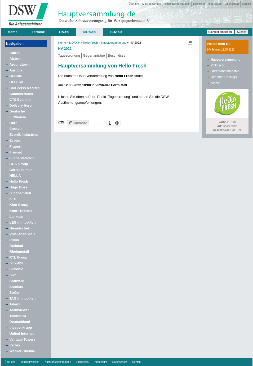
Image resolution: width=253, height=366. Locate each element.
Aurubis (16, 70)
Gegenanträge (94, 55)
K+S (13, 199)
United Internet (22, 334)
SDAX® (116, 32)
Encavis (16, 129)
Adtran (15, 53)
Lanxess (16, 217)
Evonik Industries (24, 135)
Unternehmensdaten (225, 71)
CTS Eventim (20, 100)
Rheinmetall (19, 252)
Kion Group (19, 205)
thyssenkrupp (21, 327)
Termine (38, 32)
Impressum (214, 3)
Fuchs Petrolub (22, 158)
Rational (16, 246)
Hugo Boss (19, 187)
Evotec (15, 140)
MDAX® (89, 32)
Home (12, 32)
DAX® (64, 32)
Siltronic (16, 269)
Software (17, 281)
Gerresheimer (21, 170)
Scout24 (16, 263)
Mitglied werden (151, 3)
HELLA (15, 176)
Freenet (16, 152)
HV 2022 (65, 49)
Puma (14, 240)
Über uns (134, 3)
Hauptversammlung (113, 42)
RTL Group (19, 257)
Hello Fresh (19, 181)
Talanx (15, 304)
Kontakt (246, 3)
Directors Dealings (224, 77)
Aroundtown (20, 64)
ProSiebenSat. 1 (23, 234)
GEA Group (19, 164)
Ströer (15, 293)
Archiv (215, 83)
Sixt (13, 275)
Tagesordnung (69, 55)
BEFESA (17, 82)
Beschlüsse (116, 55)
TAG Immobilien (23, 298)
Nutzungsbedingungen (177, 3)
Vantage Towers (22, 339)
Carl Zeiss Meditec (25, 88)
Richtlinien (199, 3)
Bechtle (16, 76)
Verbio (15, 345)
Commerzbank (21, 94)
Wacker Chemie (22, 351)
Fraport (16, 146)
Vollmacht (218, 65)
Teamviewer (19, 310)
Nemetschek (20, 228)
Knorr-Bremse (21, 211)
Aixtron (16, 59)
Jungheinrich (20, 193)
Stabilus (16, 287)
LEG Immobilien (23, 222)
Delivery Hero (21, 105)
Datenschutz (231, 3)
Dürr (13, 123)
